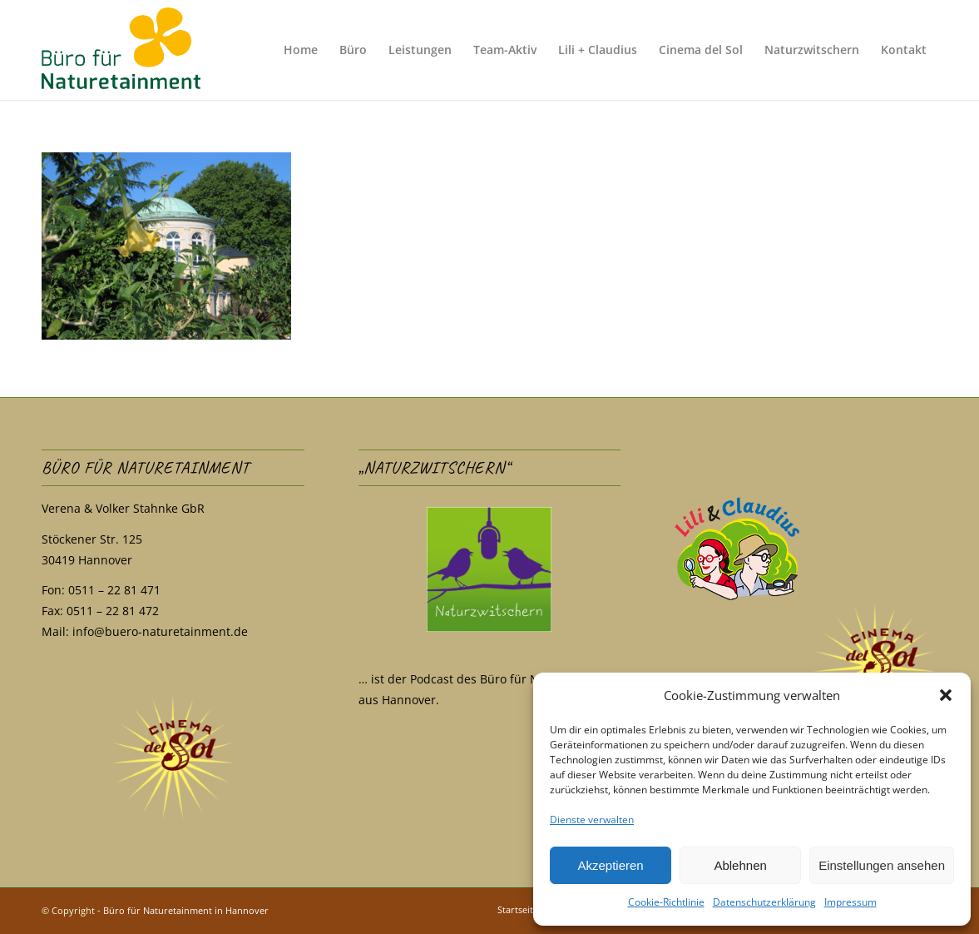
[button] (945, 695)
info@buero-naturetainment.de (160, 631)
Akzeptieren (610, 865)
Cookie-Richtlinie (666, 902)
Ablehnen (740, 865)
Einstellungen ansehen (881, 865)
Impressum (850, 902)
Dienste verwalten (592, 819)
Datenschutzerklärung (764, 902)
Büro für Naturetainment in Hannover (186, 910)
